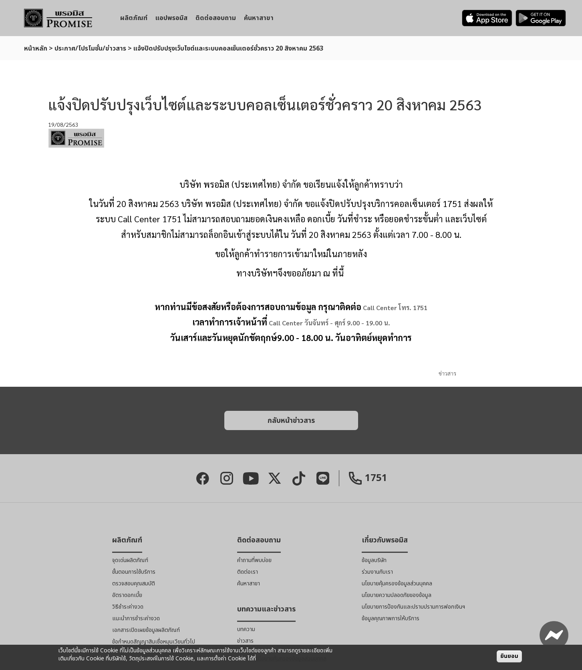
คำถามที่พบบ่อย (254, 560)
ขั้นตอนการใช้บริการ (133, 572)
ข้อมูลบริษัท (374, 560)
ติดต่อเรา (247, 572)
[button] (291, 420)
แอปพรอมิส (171, 18)
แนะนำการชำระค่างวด (136, 618)
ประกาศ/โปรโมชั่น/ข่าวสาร (90, 48)
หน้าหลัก (35, 48)
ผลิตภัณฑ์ (133, 18)
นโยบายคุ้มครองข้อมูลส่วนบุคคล (397, 583)
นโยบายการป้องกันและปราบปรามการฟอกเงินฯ (413, 607)
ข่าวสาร (447, 373)
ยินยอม (509, 656)
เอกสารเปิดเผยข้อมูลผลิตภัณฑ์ (146, 630)
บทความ (246, 629)
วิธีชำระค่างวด (127, 607)
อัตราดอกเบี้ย (127, 595)
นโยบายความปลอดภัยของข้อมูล (396, 595)
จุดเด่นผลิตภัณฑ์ (130, 560)
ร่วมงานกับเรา (377, 572)
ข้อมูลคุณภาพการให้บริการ (390, 618)
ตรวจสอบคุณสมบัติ (133, 583)
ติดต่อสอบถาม (215, 18)
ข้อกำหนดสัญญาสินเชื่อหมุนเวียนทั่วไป (153, 642)
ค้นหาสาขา (259, 18)
